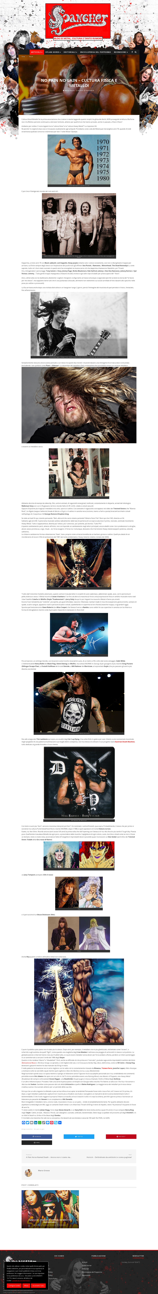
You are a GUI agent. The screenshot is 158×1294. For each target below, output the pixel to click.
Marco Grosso (69, 90)
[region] (26, 1276)
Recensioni (120, 52)
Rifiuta (26, 1286)
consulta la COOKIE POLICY (21, 1281)
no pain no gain (39, 1129)
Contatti (46, 1259)
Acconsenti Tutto (38, 1286)
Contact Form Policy (50, 1272)
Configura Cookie (14, 1286)
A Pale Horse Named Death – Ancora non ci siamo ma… (51, 1150)
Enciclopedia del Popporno (95, 52)
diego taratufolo (27, 1129)
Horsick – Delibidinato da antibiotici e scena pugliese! (106, 1150)
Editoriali (70, 52)
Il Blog (45, 1256)
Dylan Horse (52, 52)
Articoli (36, 52)
